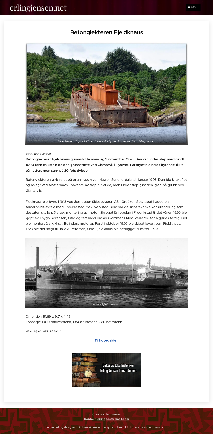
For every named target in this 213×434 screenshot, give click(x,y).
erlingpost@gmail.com (113, 419)
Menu (193, 7)
